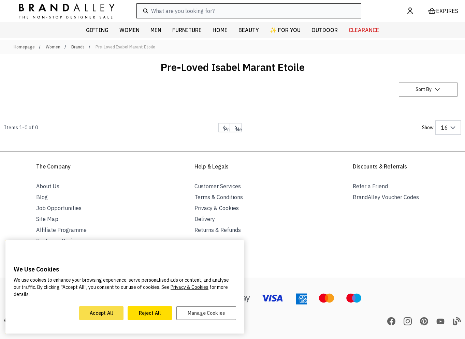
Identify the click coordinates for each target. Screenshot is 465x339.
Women (53, 46)
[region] (124, 287)
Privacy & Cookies (216, 208)
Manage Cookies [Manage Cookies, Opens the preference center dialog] (206, 313)
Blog (42, 197)
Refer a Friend (370, 186)
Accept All (101, 313)
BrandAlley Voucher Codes (386, 197)
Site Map (47, 219)
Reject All (150, 313)
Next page (241, 129)
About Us (47, 186)
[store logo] (61, 10)
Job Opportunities (59, 208)
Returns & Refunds (217, 229)
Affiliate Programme (61, 229)
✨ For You (285, 30)
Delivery (204, 219)
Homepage (24, 46)
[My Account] (410, 11)
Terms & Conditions (218, 197)
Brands (78, 46)
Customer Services (217, 186)
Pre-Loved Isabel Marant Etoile (125, 46)
